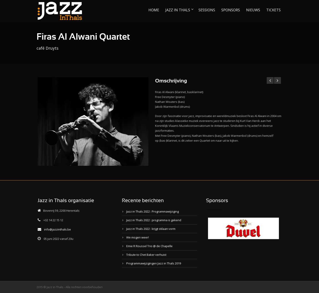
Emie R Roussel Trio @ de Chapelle (149, 246)
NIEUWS (253, 10)
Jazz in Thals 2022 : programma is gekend (153, 220)
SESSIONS (206, 10)
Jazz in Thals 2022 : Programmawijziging (152, 211)
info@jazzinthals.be (57, 229)
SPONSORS (230, 10)
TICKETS (273, 10)
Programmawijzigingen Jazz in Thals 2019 (153, 263)
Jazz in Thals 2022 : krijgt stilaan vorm (150, 229)
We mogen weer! (137, 237)
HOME (153, 10)
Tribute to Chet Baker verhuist (146, 255)
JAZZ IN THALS (177, 10)
